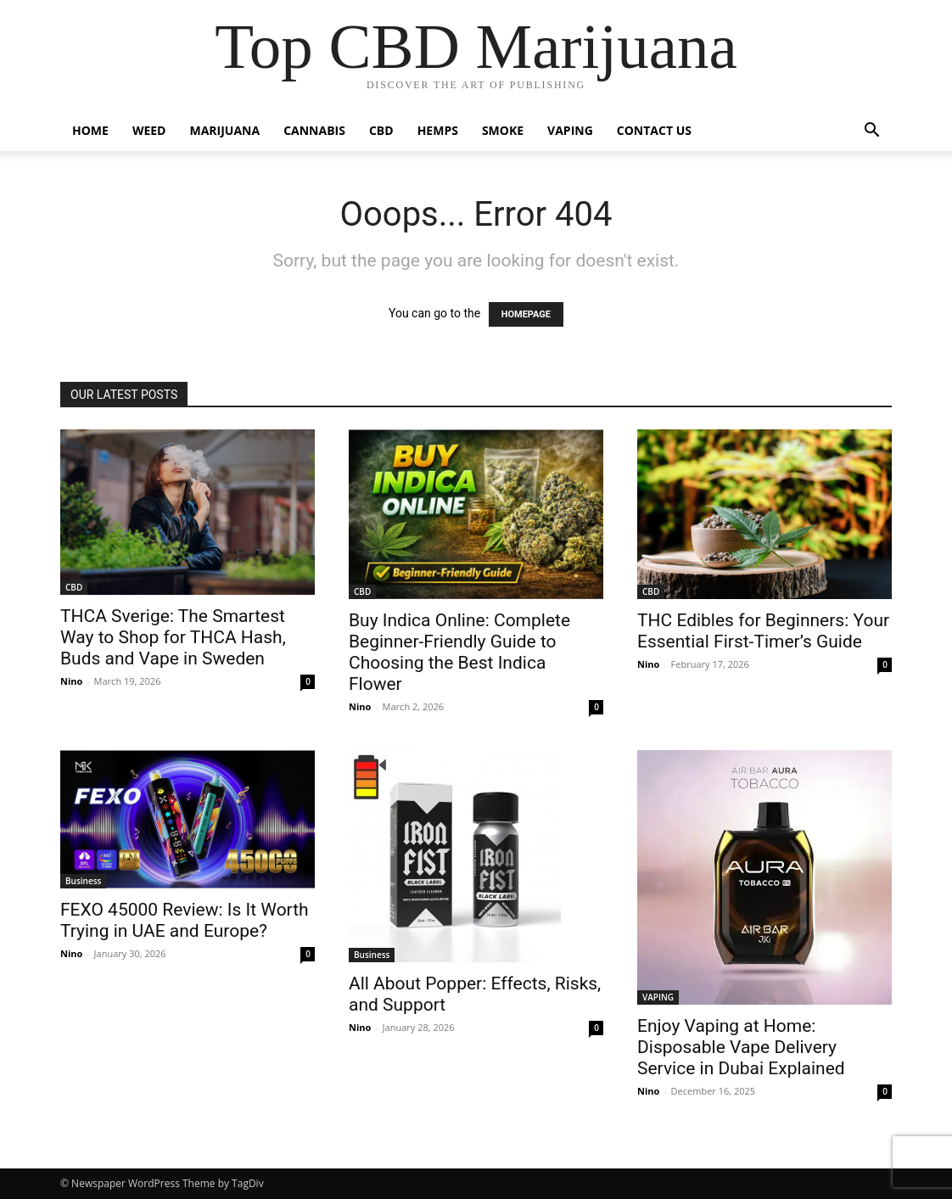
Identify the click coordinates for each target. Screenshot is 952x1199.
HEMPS (437, 130)
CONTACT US (654, 130)
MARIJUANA (225, 130)
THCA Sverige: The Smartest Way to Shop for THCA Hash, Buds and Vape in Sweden (173, 637)
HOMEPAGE (526, 314)
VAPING (570, 130)
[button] (871, 132)
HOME (90, 130)
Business (83, 881)
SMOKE (503, 130)
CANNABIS (314, 130)
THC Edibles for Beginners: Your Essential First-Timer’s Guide (763, 631)
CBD (381, 130)
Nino (71, 681)
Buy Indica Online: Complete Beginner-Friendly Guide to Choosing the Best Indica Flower (459, 652)
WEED (149, 130)
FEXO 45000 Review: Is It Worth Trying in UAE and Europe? (184, 920)
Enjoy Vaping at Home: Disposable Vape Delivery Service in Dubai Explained (741, 1047)
